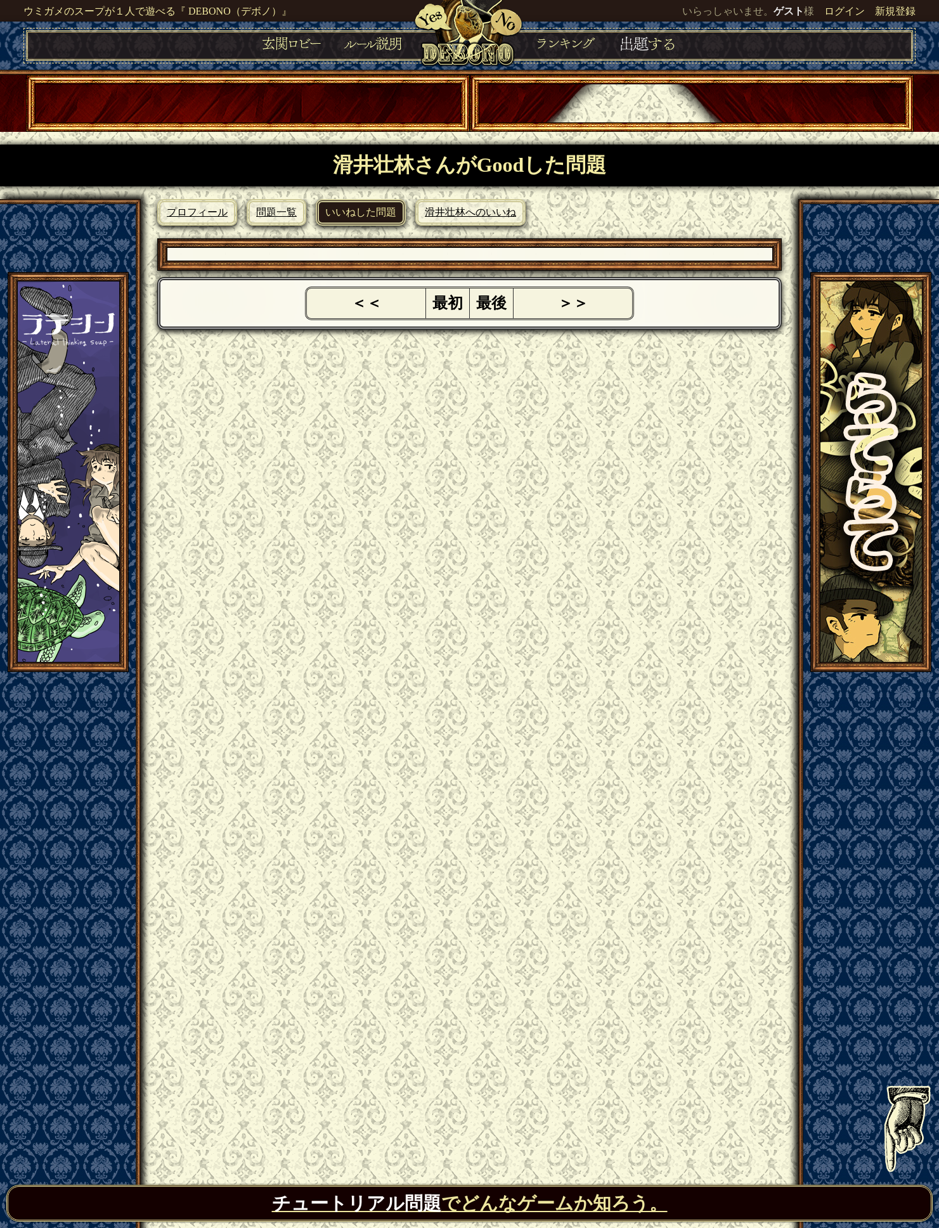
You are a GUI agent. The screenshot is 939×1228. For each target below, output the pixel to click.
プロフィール (197, 212)
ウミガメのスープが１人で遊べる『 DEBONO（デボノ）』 (157, 11)
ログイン (844, 11)
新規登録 (895, 11)
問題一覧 (276, 212)
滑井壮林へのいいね (470, 212)
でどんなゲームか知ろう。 (470, 1203)
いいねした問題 (360, 212)
